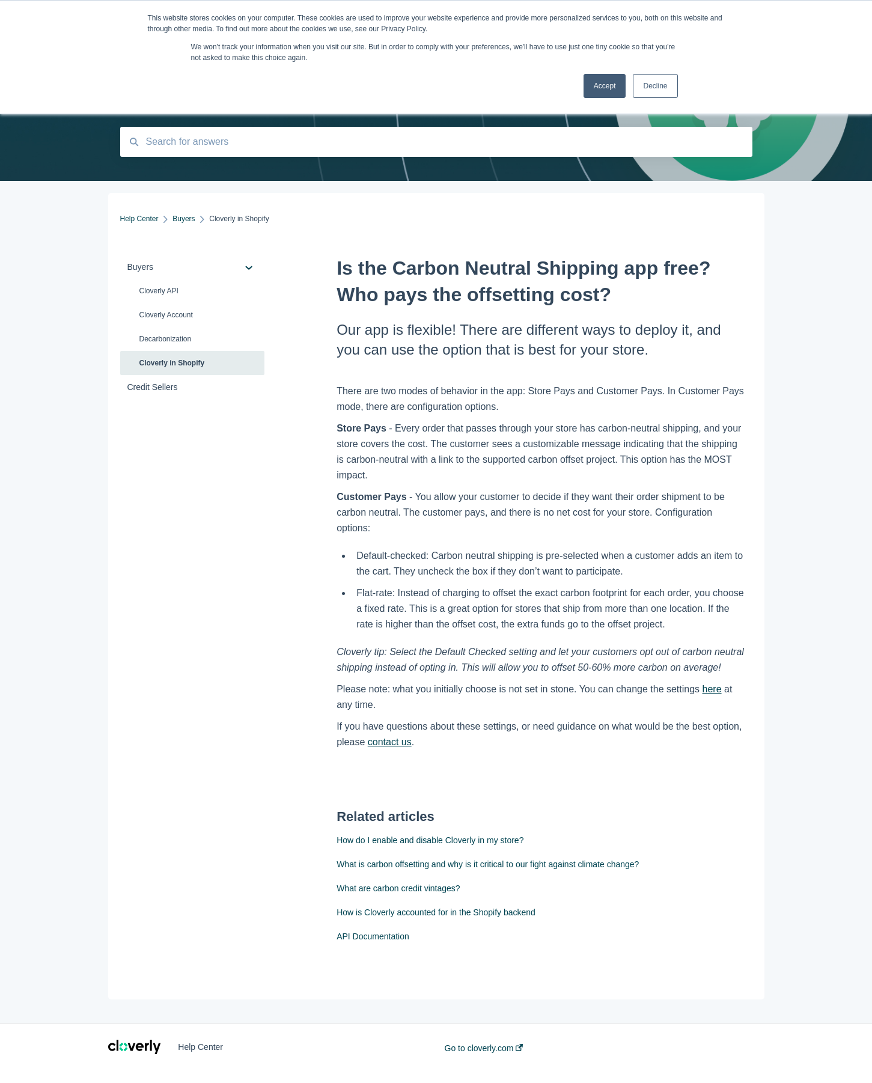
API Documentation (373, 936)
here (712, 689)
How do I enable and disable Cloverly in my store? (430, 840)
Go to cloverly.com (484, 1048)
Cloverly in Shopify (172, 363)
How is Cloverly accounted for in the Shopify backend (436, 912)
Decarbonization (165, 339)
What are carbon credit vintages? (398, 888)
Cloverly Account (166, 315)
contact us (390, 742)
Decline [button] (655, 86)
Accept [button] (605, 86)
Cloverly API (158, 291)
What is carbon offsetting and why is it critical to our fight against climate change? (488, 864)
